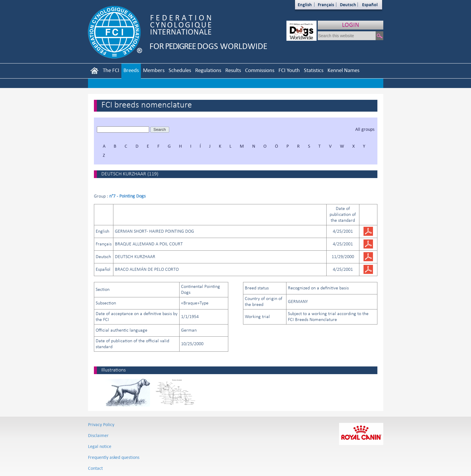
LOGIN (350, 25)
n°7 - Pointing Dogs (127, 196)
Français (326, 4)
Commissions (259, 70)
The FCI (111, 70)
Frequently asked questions (113, 457)
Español (370, 4)
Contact (95, 468)
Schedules (180, 70)
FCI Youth (289, 70)
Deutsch (348, 4)
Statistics (313, 70)
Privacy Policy (101, 424)
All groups (364, 129)
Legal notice (99, 446)
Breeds (131, 70)
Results (233, 70)
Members (153, 70)
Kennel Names (343, 70)
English (305, 4)
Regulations (208, 70)
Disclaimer (98, 435)
